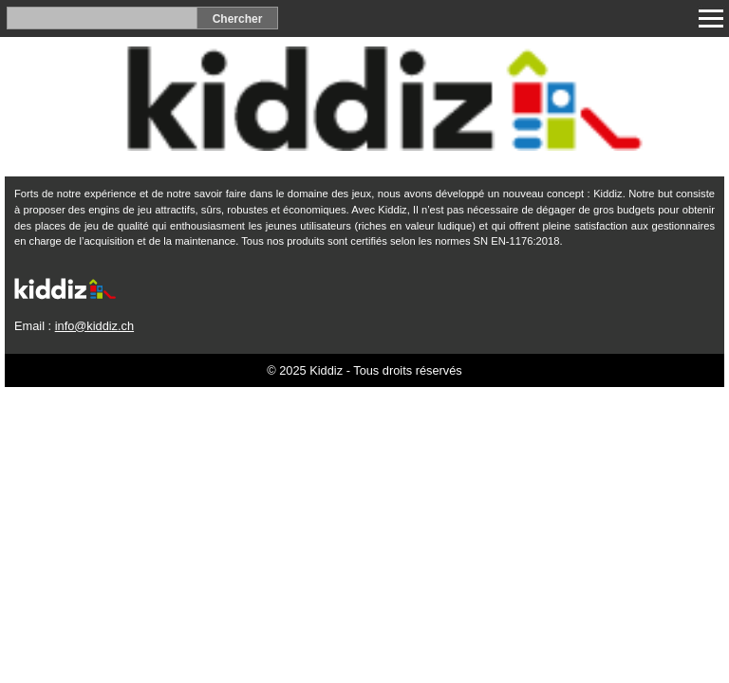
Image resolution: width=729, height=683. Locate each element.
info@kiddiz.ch (94, 326)
